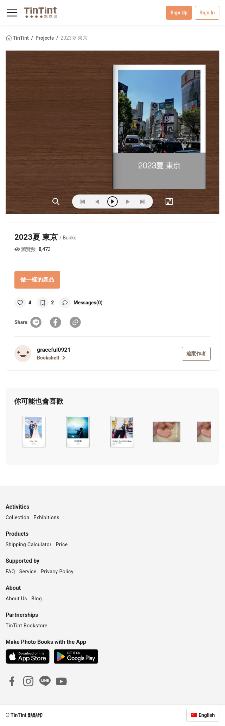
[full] (169, 201)
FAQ (10, 571)
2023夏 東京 (74, 38)
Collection (17, 517)
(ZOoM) (56, 201)
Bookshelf (51, 358)
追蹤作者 (196, 353)
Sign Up (179, 12)
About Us (16, 598)
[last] (142, 201)
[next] (127, 201)
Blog (36, 598)
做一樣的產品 (37, 279)
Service (28, 571)
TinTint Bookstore (26, 625)
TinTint (18, 38)
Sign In (207, 12)
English (207, 715)
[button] (33, 432)
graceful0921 (54, 349)
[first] (82, 201)
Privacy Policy (57, 571)
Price (62, 544)
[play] (112, 201)
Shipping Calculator (29, 544)
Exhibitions (46, 517)
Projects (45, 38)
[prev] (97, 201)
